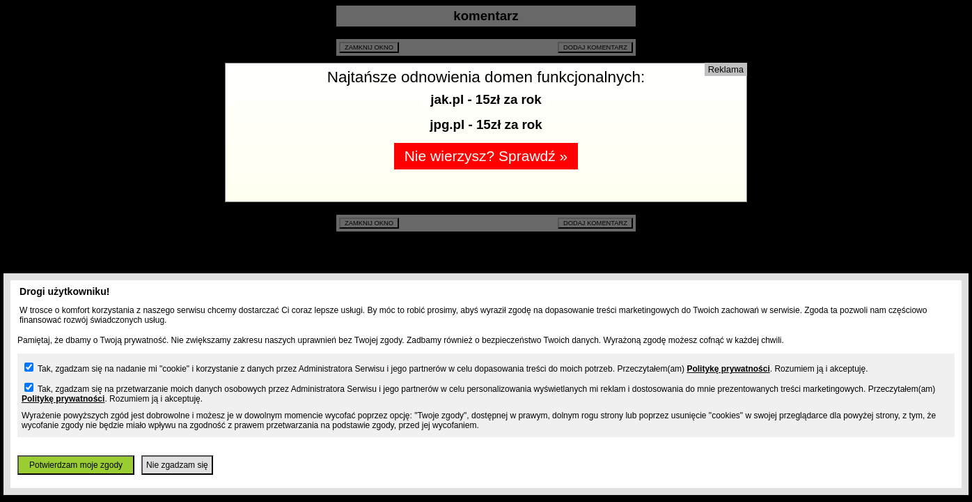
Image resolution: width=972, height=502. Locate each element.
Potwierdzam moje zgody (76, 465)
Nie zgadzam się (177, 465)
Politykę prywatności (728, 369)
